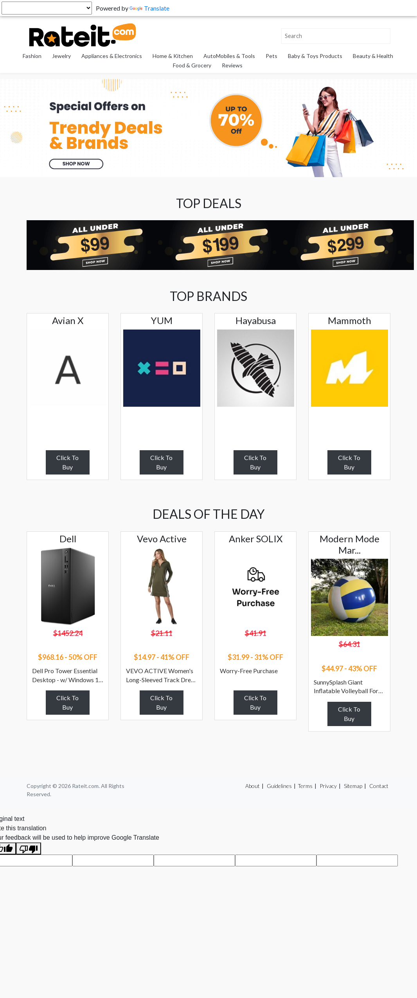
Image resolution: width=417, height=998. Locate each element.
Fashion (32, 56)
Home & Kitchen (173, 56)
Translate (149, 8)
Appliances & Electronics (111, 56)
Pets (271, 56)
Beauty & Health (373, 56)
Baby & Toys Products (315, 56)
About (252, 785)
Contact (378, 785)
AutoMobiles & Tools (229, 56)
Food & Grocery (192, 65)
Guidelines (279, 785)
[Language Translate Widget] (47, 8)
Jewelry (61, 56)
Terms (305, 785)
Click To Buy (67, 462)
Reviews (232, 65)
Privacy (328, 785)
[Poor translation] (28, 848)
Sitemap (353, 785)
